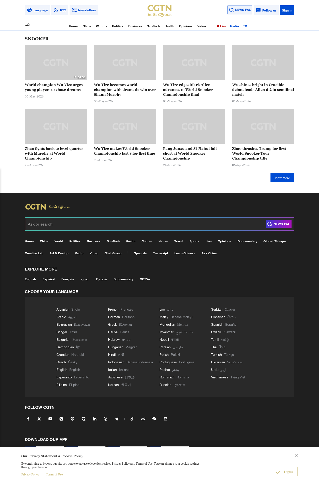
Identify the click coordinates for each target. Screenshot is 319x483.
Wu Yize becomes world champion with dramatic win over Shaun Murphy (125, 89)
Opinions (186, 26)
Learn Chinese (184, 253)
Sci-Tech (153, 26)
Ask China (209, 253)
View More (282, 178)
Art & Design (59, 253)
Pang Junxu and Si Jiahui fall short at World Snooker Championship (190, 153)
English (30, 279)
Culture (147, 241)
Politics (117, 26)
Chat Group (113, 253)
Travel (178, 241)
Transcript (160, 253)
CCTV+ (145, 279)
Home (73, 26)
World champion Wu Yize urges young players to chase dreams (54, 87)
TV (245, 26)
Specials (140, 253)
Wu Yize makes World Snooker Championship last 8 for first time (124, 150)
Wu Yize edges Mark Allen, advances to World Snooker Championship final (188, 89)
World (100, 26)
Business (135, 26)
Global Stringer (274, 241)
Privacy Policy (30, 474)
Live (222, 26)
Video (201, 26)
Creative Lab (34, 253)
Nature (163, 241)
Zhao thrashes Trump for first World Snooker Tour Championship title (259, 153)
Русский (101, 279)
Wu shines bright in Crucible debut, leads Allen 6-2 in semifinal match (263, 89)
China (87, 26)
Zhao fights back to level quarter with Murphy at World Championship (54, 153)
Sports (194, 241)
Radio (234, 26)
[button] (75, 77)
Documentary (247, 241)
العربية (85, 279)
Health (169, 26)
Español (49, 279)
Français (67, 279)
